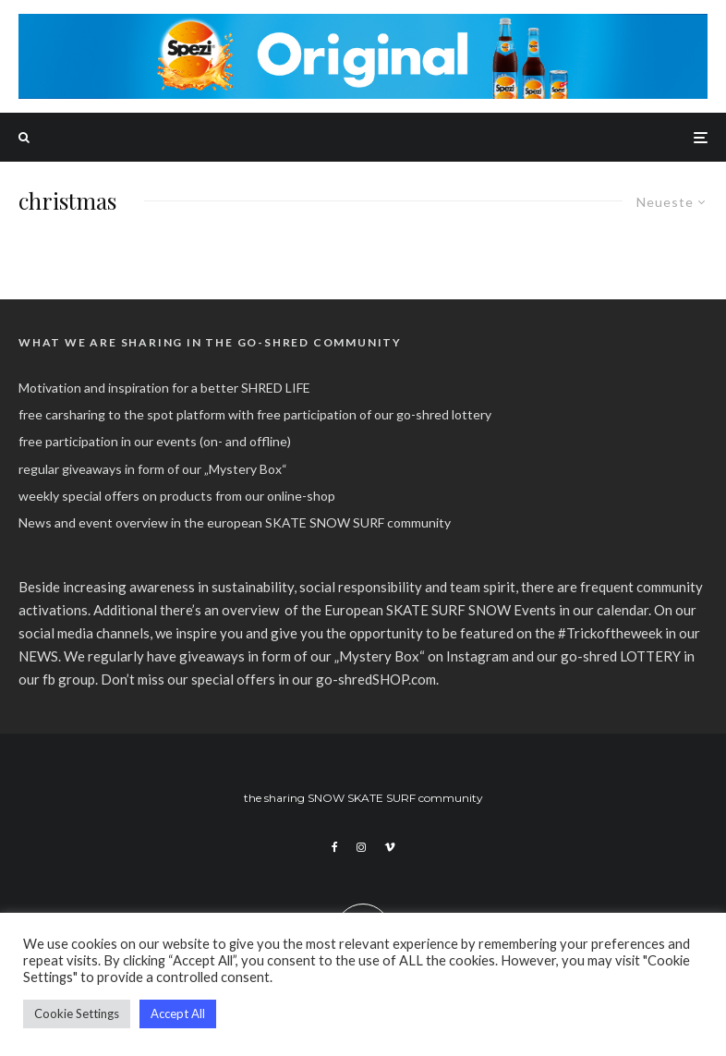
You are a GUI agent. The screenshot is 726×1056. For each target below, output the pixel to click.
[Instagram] (361, 847)
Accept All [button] (178, 1013)
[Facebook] (334, 847)
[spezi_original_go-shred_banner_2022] (363, 24)
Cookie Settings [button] (76, 1013)
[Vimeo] (390, 847)
